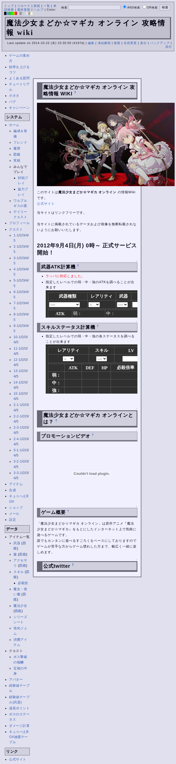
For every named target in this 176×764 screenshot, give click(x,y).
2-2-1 (17, 416)
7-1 (16, 303)
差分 (143, 43)
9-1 (16, 326)
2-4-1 (17, 439)
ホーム (14, 125)
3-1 (16, 258)
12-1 (17, 360)
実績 (16, 160)
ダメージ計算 (19, 726)
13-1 (17, 371)
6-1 (16, 292)
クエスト (16, 229)
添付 (168, 46)
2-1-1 (17, 405)
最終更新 (23, 9)
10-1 (17, 337)
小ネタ (14, 96)
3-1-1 (17, 450)
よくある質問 (19, 78)
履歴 (16, 148)
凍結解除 (104, 43)
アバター (16, 679)
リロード (23, 5)
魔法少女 (20, 606)
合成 (12, 490)
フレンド (20, 142)
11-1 (17, 348)
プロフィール (19, 223)
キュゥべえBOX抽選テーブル (18, 737)
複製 (117, 43)
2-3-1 (17, 427)
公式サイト (17, 759)
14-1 (17, 382)
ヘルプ (39, 9)
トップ (9, 5)
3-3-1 (17, 473)
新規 (37, 5)
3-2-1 (17, 461)
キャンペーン (19, 108)
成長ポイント (19, 708)
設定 (12, 520)
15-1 (17, 394)
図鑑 (16, 154)
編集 (91, 43)
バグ (12, 102)
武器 (16, 543)
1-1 (16, 235)
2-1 (16, 246)
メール (14, 514)
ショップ (16, 508)
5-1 (16, 280)
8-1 (16, 314)
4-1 (16, 269)
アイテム (16, 484)
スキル (18, 572)
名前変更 (130, 43)
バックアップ (160, 43)
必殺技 (23, 583)
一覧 (47, 5)
